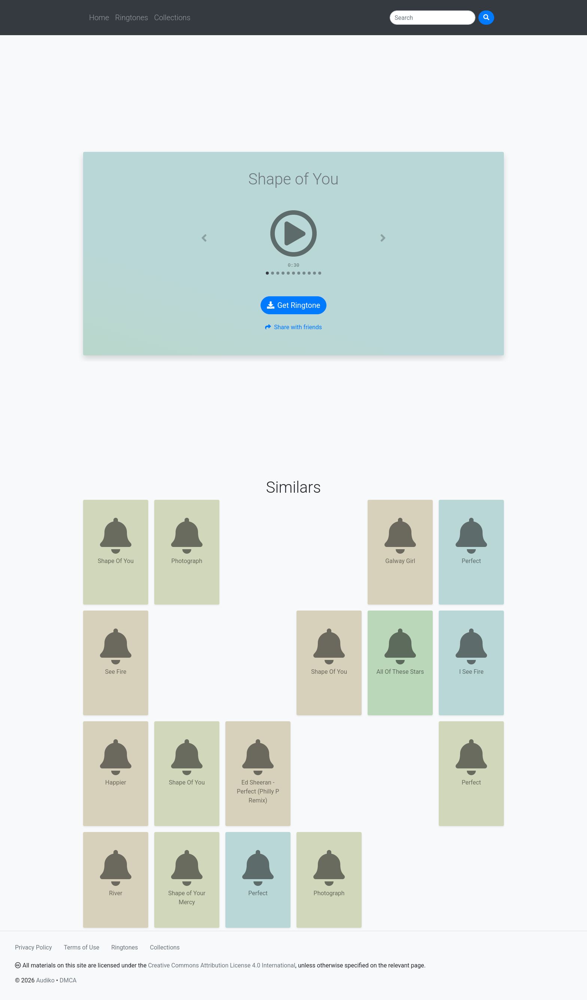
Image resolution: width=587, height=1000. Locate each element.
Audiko (45, 980)
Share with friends (293, 327)
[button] (204, 238)
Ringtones (131, 17)
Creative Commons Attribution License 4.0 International (221, 965)
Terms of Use (82, 947)
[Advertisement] (293, 93)
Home (99, 17)
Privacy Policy (33, 947)
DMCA (68, 980)
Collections (172, 17)
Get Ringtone (293, 305)
